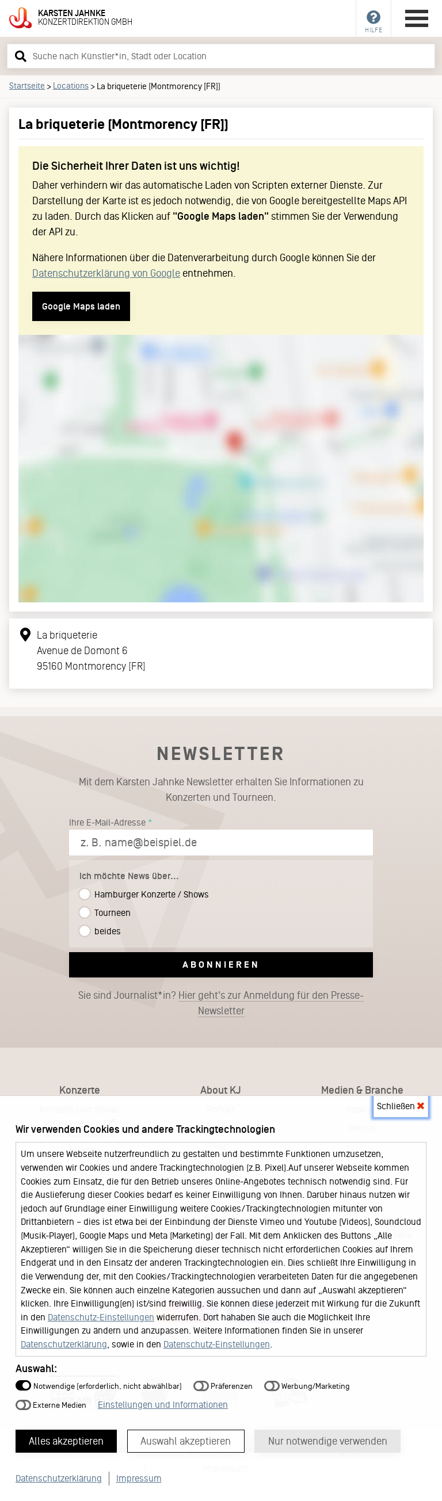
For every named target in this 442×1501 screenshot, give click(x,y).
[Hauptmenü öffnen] (416, 18)
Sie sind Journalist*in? (221, 1003)
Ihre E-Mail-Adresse (107, 822)
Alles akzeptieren (66, 1440)
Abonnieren (221, 964)
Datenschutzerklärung (64, 1344)
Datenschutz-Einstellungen (101, 1317)
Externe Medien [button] (51, 1404)
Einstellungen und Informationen (163, 1404)
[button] (19, 55)
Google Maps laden (81, 306)
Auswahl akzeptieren (187, 1440)
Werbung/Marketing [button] (307, 1385)
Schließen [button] (400, 1105)
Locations (71, 85)
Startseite (27, 85)
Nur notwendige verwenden (328, 1440)
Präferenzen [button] (223, 1385)
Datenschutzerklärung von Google (106, 273)
